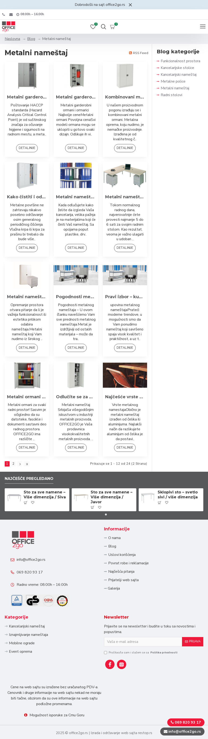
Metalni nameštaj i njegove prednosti (76, 196)
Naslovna (12, 38)
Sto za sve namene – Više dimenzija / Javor (111, 497)
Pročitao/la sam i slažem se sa (141, 652)
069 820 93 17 (30, 572)
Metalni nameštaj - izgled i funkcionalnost (27, 296)
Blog (31, 38)
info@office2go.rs (31, 559)
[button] (102, 514)
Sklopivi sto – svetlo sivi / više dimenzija (178, 494)
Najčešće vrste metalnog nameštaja (125, 396)
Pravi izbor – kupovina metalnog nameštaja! (125, 296)
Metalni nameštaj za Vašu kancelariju (125, 196)
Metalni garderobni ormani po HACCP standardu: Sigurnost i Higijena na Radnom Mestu (27, 97)
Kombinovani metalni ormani (125, 97)
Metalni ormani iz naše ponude (27, 396)
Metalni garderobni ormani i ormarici (76, 97)
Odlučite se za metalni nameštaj (76, 396)
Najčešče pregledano (29, 478)
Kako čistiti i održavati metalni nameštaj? (27, 196)
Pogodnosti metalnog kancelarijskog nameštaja (76, 296)
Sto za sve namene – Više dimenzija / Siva (45, 494)
